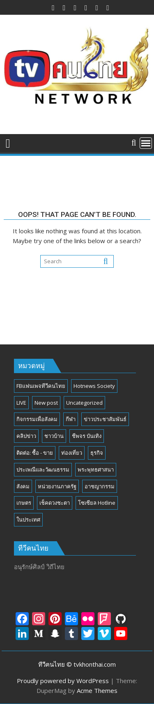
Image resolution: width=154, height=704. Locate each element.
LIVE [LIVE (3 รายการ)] (21, 402)
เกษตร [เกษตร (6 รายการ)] (23, 502)
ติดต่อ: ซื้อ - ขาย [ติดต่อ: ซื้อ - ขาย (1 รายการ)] (34, 452)
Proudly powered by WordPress (63, 681)
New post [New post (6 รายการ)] (46, 402)
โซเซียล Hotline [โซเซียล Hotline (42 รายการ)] (96, 502)
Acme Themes (97, 690)
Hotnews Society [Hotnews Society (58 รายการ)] (94, 386)
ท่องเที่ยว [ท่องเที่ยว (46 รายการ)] (71, 452)
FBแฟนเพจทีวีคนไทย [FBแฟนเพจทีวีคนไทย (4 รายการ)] (40, 386)
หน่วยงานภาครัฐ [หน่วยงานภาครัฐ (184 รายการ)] (57, 486)
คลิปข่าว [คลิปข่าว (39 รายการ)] (26, 436)
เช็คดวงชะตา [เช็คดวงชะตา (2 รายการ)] (54, 502)
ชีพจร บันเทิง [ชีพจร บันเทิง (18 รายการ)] (86, 436)
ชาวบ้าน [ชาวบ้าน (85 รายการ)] (54, 436)
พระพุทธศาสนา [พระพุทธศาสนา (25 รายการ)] (96, 469)
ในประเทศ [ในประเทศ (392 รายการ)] (28, 519)
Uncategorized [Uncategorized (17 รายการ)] (84, 402)
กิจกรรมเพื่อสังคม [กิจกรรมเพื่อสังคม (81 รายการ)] (36, 419)
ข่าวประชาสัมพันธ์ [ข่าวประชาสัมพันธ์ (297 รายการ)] (105, 419)
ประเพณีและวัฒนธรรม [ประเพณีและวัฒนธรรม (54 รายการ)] (42, 469)
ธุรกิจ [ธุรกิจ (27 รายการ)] (96, 452)
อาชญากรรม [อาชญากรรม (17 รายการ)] (100, 486)
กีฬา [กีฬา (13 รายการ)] (71, 419)
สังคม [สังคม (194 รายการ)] (23, 486)
